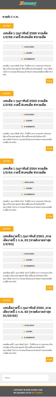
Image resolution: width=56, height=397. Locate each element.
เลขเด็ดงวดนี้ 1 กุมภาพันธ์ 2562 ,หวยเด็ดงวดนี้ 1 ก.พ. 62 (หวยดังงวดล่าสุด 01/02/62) (27, 312)
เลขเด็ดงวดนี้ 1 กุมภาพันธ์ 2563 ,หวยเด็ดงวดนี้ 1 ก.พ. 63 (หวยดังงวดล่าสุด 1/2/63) (27, 240)
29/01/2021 (29, 182)
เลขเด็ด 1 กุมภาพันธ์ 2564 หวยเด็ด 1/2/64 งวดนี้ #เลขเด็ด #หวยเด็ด (25, 171)
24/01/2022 (29, 115)
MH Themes (37, 393)
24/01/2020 (29, 254)
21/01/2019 (29, 326)
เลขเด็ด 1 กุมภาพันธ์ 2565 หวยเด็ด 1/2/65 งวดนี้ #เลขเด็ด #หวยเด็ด (25, 103)
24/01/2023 (29, 47)
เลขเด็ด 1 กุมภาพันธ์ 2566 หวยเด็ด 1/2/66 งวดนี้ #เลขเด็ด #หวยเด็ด (25, 35)
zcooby (29, 53)
